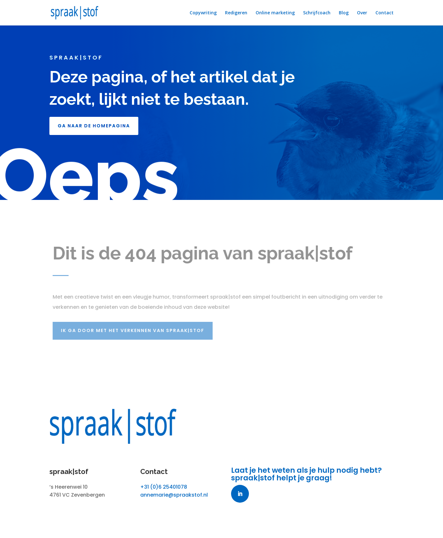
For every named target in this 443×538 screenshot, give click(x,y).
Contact (384, 13)
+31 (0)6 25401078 (163, 487)
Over (362, 13)
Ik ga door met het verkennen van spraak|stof (135, 330)
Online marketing (275, 13)
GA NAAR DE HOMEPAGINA (94, 126)
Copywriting (203, 13)
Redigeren (236, 13)
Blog (344, 13)
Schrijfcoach (316, 13)
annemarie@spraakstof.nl (174, 495)
